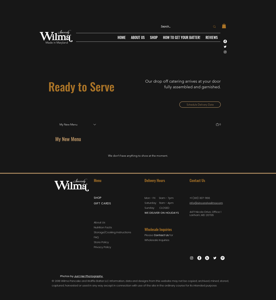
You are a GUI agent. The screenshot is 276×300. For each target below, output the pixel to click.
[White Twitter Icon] (225, 46)
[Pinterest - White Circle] (223, 258)
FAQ (96, 237)
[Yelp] (207, 258)
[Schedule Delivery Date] (200, 104)
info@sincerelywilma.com (206, 203)
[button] (153, 37)
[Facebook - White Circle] (225, 41)
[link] (224, 25)
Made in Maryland (57, 42)
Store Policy (101, 242)
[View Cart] (218, 124)
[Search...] (182, 26)
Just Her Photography (88, 276)
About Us (99, 222)
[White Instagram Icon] (225, 52)
